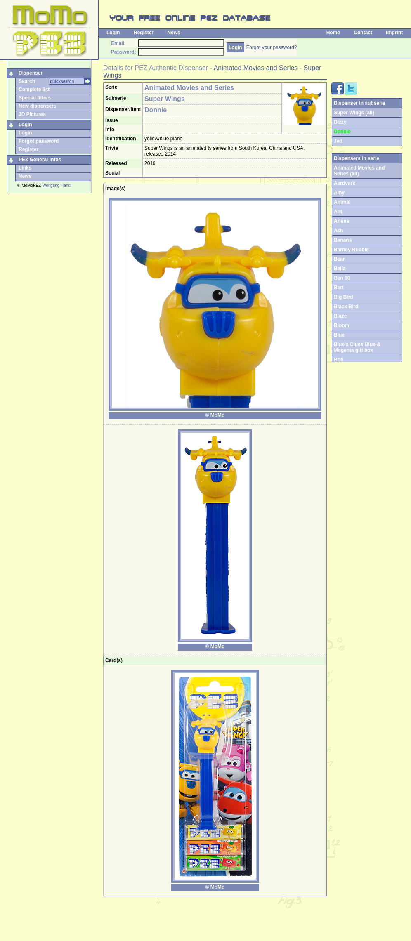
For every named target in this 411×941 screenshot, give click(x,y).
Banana (343, 240)
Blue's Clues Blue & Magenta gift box (357, 347)
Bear (339, 259)
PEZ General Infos (40, 160)
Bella (340, 268)
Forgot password (39, 141)
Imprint (394, 32)
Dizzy (340, 122)
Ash (338, 230)
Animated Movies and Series (256, 67)
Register (144, 32)
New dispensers (37, 106)
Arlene (341, 221)
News (173, 32)
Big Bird (343, 297)
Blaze (340, 316)
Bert (339, 287)
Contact (363, 32)
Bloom (341, 325)
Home (333, 32)
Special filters (35, 98)
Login (113, 32)
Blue (339, 335)
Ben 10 (342, 278)
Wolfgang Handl (56, 185)
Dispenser (31, 73)
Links (25, 168)
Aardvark (344, 183)
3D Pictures (32, 114)
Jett (338, 141)
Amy (339, 193)
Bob (338, 360)
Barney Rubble (351, 249)
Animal (342, 202)
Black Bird (346, 306)
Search (27, 81)
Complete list (34, 89)
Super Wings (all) (354, 113)
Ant (338, 212)
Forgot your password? (271, 47)
